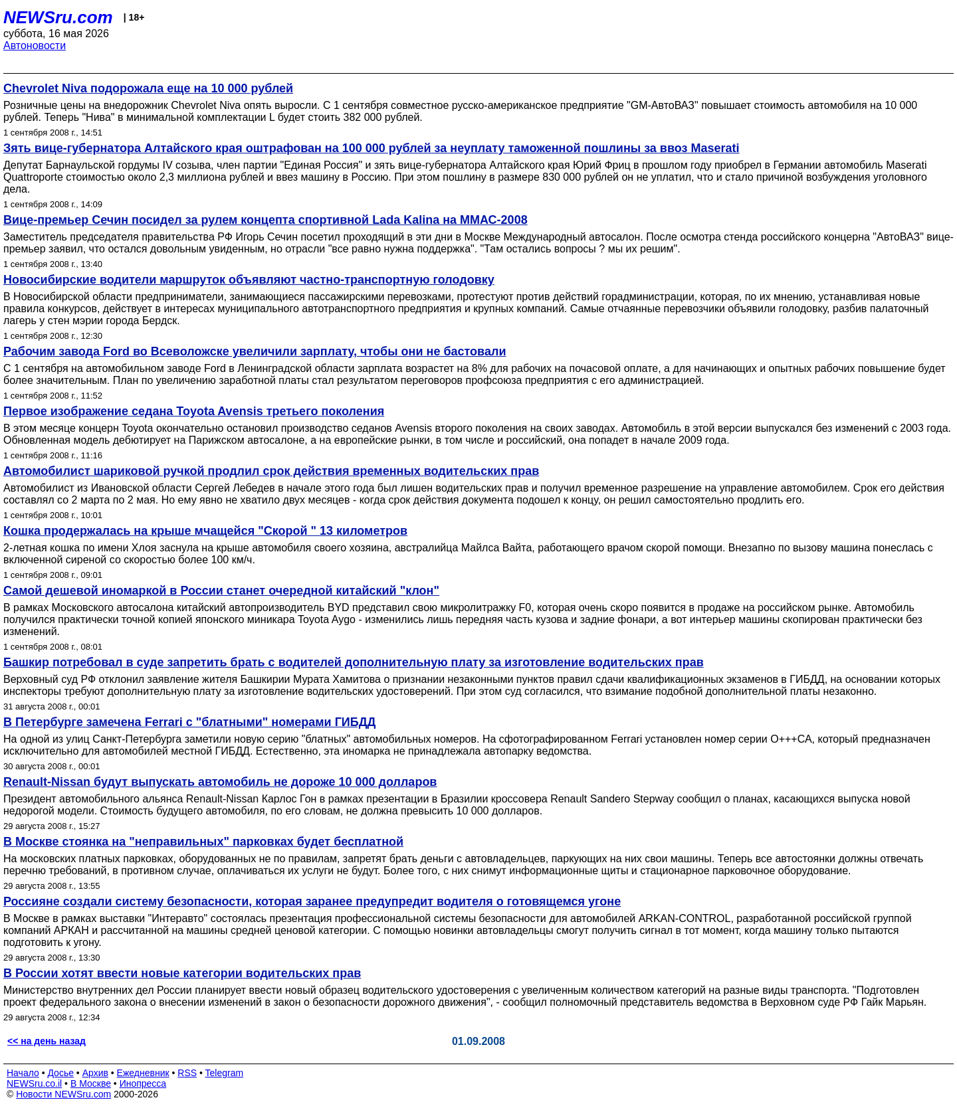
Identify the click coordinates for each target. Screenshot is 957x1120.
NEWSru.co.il (34, 1083)
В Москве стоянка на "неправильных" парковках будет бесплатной (203, 841)
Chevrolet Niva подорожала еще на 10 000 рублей (148, 88)
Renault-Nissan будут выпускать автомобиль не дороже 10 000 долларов (220, 782)
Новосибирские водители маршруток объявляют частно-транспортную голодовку (248, 279)
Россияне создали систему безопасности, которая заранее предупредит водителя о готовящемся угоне (312, 901)
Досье (60, 1073)
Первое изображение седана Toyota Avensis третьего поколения (193, 411)
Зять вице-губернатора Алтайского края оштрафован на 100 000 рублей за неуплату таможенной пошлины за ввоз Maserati (371, 148)
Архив (95, 1073)
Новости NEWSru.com (63, 1094)
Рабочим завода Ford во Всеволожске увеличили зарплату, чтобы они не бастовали (254, 351)
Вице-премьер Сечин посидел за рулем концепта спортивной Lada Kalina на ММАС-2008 (265, 220)
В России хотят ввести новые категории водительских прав (182, 973)
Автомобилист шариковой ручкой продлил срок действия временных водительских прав (271, 471)
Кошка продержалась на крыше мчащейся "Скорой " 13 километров (205, 530)
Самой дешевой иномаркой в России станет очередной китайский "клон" (221, 590)
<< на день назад (46, 1041)
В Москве (90, 1083)
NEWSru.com (58, 17)
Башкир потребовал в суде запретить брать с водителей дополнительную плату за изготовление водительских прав (353, 662)
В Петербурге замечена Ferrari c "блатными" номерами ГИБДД (189, 722)
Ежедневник (143, 1073)
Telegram (224, 1073)
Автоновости (34, 45)
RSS (187, 1073)
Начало (23, 1073)
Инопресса (143, 1083)
